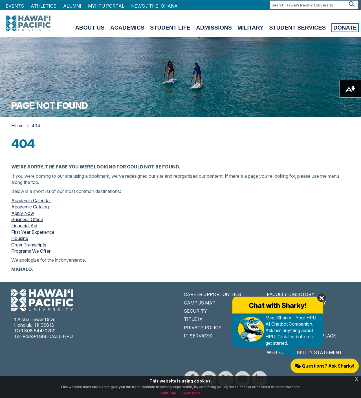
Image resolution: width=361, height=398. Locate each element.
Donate (345, 28)
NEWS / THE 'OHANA (154, 6)
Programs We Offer (30, 251)
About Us (89, 28)
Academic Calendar (31, 200)
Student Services (297, 28)
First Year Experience (32, 232)
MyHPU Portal (106, 6)
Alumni (72, 6)
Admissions (214, 28)
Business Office (27, 219)
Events (15, 6)
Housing (19, 238)
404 (35, 125)
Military (250, 28)
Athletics (43, 6)
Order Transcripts (28, 245)
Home (17, 125)
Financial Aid (24, 225)
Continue (168, 393)
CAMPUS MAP (199, 303)
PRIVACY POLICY (202, 327)
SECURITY (195, 311)
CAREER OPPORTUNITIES (212, 294)
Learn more (191, 393)
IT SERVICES (198, 336)
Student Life (170, 28)
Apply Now (22, 213)
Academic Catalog (30, 207)
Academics (127, 28)
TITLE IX (193, 319)
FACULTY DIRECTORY (290, 294)
